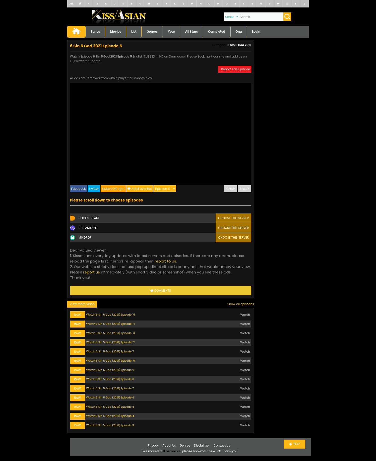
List (133, 31)
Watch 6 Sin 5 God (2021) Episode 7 (110, 388)
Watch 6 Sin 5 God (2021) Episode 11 (110, 351)
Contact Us (222, 445)
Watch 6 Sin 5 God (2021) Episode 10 (110, 361)
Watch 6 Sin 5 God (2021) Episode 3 (110, 425)
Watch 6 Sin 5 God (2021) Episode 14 (110, 324)
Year (171, 31)
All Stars (191, 31)
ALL (71, 3)
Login (256, 31)
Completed (216, 31)
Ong (239, 31)
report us (91, 272)
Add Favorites (141, 189)
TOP (294, 444)
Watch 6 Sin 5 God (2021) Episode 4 (110, 416)
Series (95, 31)
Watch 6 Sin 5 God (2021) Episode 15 (110, 315)
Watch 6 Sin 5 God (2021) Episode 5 (110, 407)
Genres (152, 31)
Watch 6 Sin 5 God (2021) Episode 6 (110, 397)
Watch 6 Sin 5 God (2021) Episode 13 (110, 333)
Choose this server (233, 218)
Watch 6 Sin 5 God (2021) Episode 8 (110, 379)
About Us (169, 445)
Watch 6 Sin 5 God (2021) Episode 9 (110, 370)
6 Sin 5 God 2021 (239, 45)
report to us (165, 261)
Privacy (153, 445)
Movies (115, 31)
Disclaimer (202, 445)
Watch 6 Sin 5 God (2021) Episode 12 (110, 342)
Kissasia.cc (172, 451)
